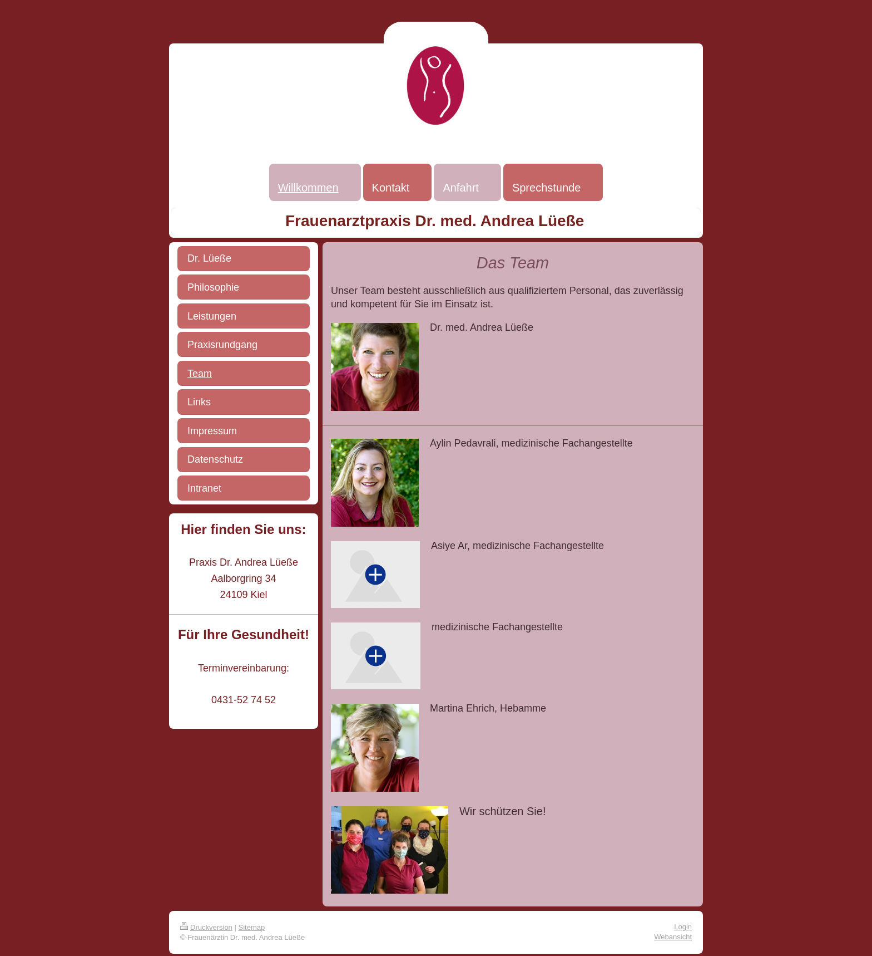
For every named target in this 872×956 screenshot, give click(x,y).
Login (683, 927)
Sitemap (252, 927)
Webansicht (673, 937)
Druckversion (206, 927)
